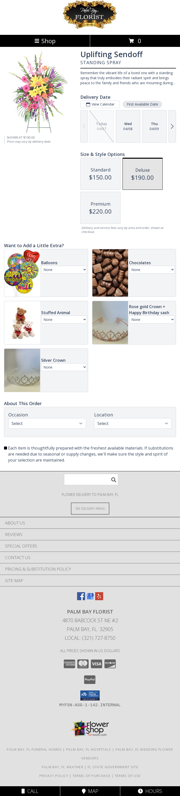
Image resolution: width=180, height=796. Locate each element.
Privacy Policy (53, 775)
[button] (90, 695)
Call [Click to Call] (30, 791)
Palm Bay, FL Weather (62, 767)
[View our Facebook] (81, 598)
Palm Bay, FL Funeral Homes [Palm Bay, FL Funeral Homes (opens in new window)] (34, 749)
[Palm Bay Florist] (90, 27)
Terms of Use (128, 775)
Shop (44, 41)
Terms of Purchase (91, 775)
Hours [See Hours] (150, 791)
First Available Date (142, 104)
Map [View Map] (90, 791)
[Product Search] (91, 479)
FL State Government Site (113, 767)
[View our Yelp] (99, 598)
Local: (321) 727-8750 (90, 638)
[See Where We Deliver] (90, 508)
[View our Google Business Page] (90, 598)
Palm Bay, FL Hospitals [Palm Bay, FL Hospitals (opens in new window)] (88, 749)
